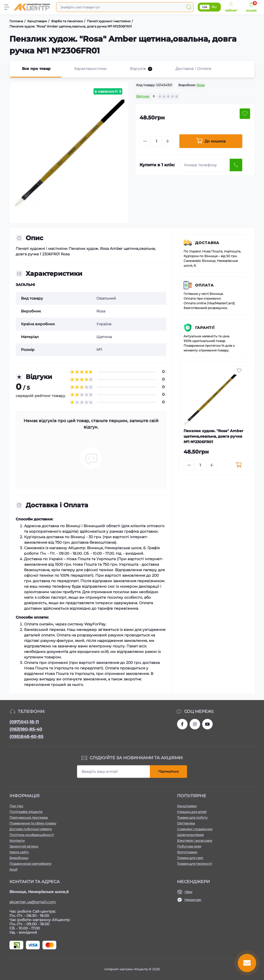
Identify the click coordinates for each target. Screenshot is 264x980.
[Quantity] (156, 141)
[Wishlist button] (245, 113)
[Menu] (6, 7)
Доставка (207, 242)
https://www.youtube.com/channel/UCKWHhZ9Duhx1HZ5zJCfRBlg (207, 724)
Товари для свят (190, 858)
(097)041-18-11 (24, 721)
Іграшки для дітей (191, 812)
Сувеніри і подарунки (194, 829)
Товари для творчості (194, 864)
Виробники (18, 858)
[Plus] (167, 141)
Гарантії (205, 327)
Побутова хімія (189, 846)
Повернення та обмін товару (32, 823)
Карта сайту (19, 852)
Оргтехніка (186, 823)
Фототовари (187, 852)
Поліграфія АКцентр (25, 812)
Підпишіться (168, 771)
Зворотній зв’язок (23, 846)
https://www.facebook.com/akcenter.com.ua (182, 724)
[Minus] (145, 141)
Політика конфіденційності (31, 835)
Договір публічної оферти (30, 829)
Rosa (201, 85)
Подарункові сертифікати (30, 864)
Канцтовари (187, 806)
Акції (13, 869)
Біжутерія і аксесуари (194, 841)
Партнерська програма (28, 817)
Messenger (192, 900)
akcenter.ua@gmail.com (32, 902)
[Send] (236, 165)
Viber (188, 892)
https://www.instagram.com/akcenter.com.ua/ (195, 724)
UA (204, 7)
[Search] (189, 7)
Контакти (17, 841)
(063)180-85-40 (25, 729)
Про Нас (16, 806)
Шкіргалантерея (190, 835)
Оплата (204, 285)
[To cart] (239, 465)
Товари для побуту (192, 817)
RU (214, 7)
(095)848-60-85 (26, 736)
